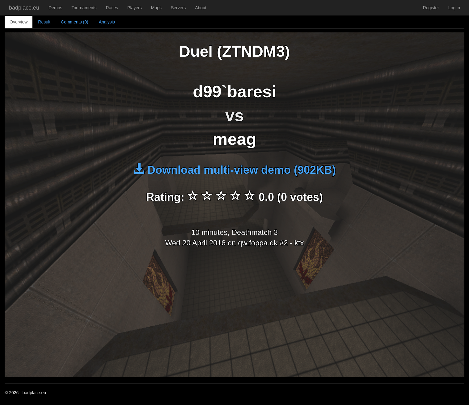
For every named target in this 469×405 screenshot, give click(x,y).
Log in (454, 7)
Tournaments (83, 7)
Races (112, 7)
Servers (178, 7)
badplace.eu (24, 8)
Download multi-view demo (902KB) (234, 170)
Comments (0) (74, 21)
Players (134, 7)
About (200, 7)
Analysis (107, 21)
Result (44, 21)
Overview (18, 21)
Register (431, 7)
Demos (55, 7)
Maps (156, 7)
